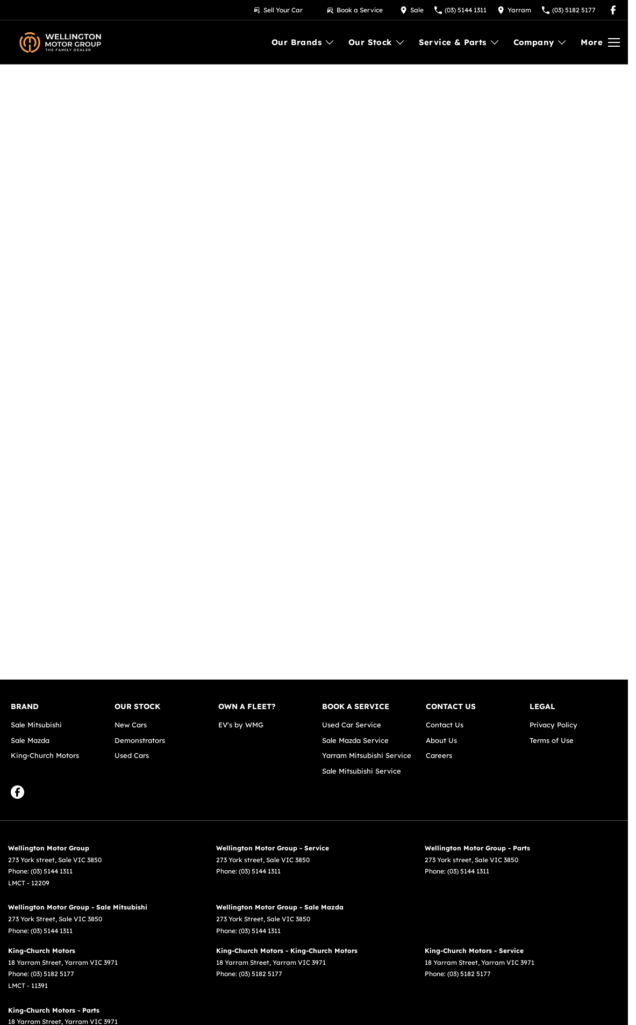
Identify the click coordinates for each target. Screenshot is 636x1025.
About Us (441, 740)
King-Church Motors (45, 755)
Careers (439, 755)
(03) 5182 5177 (52, 974)
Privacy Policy (553, 724)
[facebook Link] (613, 10)
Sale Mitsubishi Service (361, 771)
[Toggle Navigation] (600, 42)
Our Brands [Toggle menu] (303, 42)
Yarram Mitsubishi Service (366, 755)
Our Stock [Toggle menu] (376, 42)
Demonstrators (140, 740)
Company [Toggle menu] (540, 42)
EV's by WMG (240, 724)
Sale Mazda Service (355, 740)
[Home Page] (60, 42)
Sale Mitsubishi (36, 724)
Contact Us (444, 724)
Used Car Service (351, 724)
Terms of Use (552, 740)
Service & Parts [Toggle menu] (459, 42)
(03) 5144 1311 (52, 871)
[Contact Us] (412, 10)
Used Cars (132, 755)
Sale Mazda (30, 740)
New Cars (131, 724)
